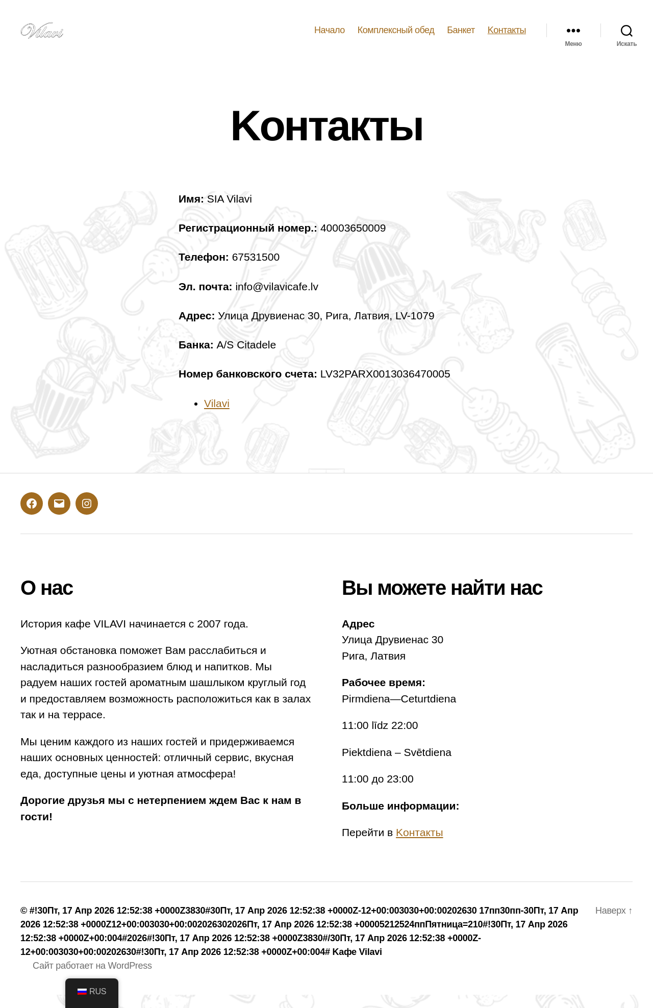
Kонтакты (507, 37)
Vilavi (217, 416)
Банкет (461, 37)
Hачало (329, 37)
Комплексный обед (396, 37)
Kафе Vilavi (357, 965)
